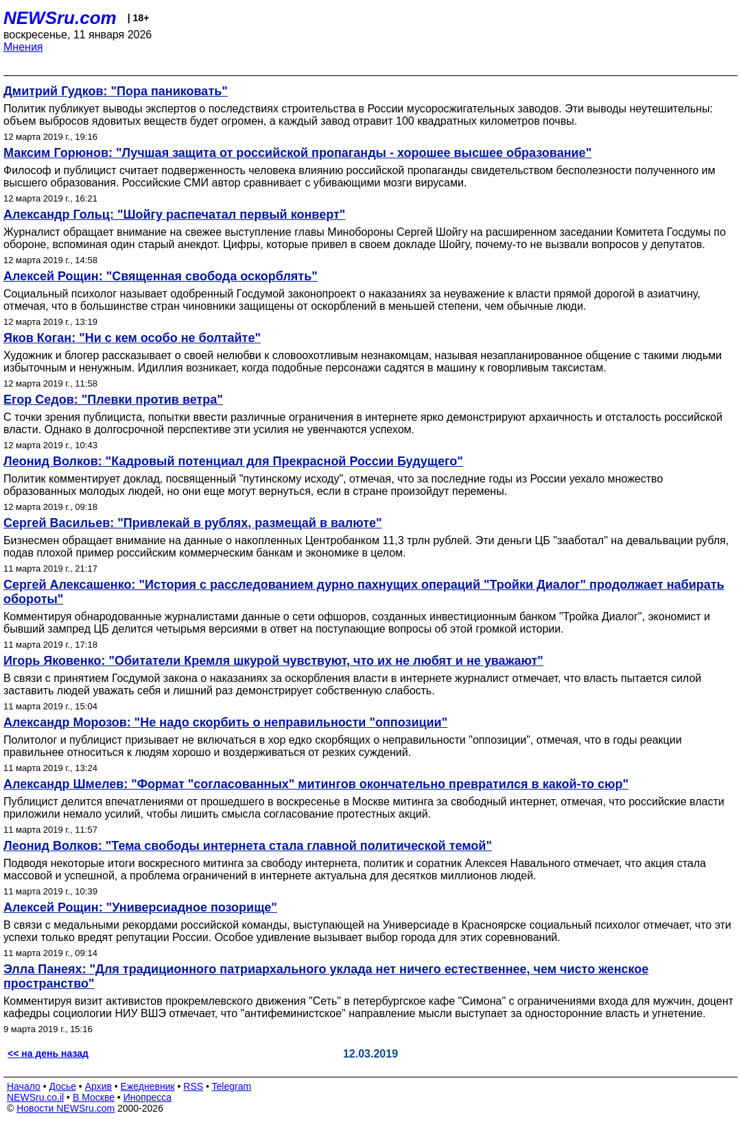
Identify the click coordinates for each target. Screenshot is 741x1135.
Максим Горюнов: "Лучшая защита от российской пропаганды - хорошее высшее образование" (297, 153)
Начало (23, 1086)
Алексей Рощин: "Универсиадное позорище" (140, 907)
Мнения (23, 47)
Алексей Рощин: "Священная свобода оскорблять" (160, 276)
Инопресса (148, 1097)
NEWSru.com (60, 18)
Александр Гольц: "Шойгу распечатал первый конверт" (174, 214)
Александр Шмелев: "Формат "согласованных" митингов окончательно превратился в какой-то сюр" (315, 784)
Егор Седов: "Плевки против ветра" (113, 399)
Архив (98, 1086)
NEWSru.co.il (35, 1097)
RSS (193, 1086)
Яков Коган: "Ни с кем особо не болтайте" (132, 338)
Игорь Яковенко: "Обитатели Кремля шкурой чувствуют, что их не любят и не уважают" (273, 661)
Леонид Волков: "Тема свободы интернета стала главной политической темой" (247, 846)
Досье (62, 1086)
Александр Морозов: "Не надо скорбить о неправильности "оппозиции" (225, 722)
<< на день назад (48, 1053)
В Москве (94, 1097)
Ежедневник (148, 1086)
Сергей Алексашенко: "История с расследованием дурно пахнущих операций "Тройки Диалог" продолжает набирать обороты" (364, 592)
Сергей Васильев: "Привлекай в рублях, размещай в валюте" (192, 523)
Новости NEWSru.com (65, 1108)
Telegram (232, 1086)
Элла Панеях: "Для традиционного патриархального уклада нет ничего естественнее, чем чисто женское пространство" (325, 976)
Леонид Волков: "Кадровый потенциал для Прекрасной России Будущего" (233, 461)
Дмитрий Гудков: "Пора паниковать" (115, 91)
